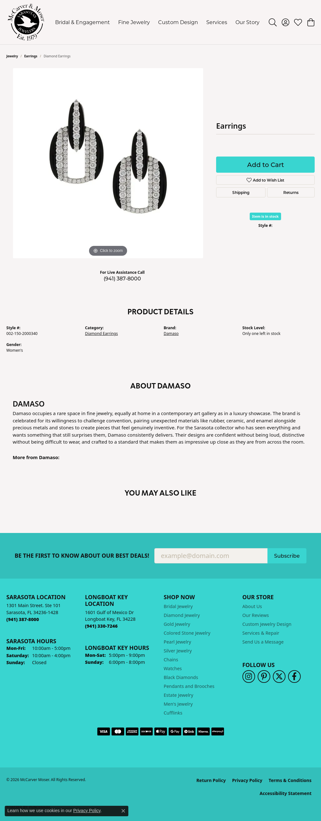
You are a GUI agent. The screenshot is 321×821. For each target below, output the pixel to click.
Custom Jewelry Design (267, 624)
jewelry (12, 56)
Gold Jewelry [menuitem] (177, 624)
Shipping (240, 192)
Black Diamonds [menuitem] (181, 677)
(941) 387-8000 (122, 278)
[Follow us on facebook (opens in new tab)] (294, 676)
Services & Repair (260, 633)
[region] (108, 163)
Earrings (30, 56)
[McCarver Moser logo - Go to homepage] (26, 22)
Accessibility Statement (285, 793)
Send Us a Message (263, 642)
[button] (273, 22)
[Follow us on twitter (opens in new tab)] (279, 676)
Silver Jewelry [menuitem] (178, 651)
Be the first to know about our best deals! (82, 555)
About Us (252, 606)
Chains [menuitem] (171, 660)
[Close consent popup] (123, 811)
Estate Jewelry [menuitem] (178, 695)
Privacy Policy (247, 780)
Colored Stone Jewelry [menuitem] (187, 633)
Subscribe (287, 555)
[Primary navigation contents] (157, 22)
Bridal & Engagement (82, 22)
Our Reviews (255, 615)
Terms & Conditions (290, 780)
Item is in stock (265, 216)
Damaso (171, 333)
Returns (291, 192)
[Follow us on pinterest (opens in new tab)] (264, 676)
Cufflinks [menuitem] (173, 713)
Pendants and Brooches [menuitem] (189, 686)
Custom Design (178, 22)
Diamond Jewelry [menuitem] (182, 615)
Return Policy (211, 780)
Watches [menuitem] (173, 668)
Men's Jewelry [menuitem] (178, 704)
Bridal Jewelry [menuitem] (178, 606)
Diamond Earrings (101, 333)
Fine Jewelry (134, 22)
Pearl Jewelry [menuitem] (177, 642)
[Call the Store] (22, 619)
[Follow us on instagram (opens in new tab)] (248, 676)
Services (216, 22)
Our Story (247, 22)
